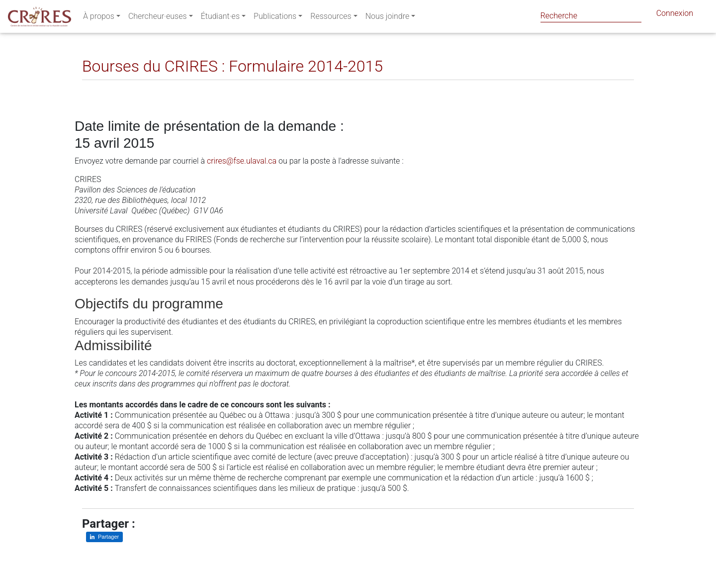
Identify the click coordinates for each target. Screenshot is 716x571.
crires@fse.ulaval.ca (241, 161)
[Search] (590, 15)
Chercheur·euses (157, 18)
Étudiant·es (220, 18)
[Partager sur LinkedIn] (96, 88)
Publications (275, 18)
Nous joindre (387, 18)
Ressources (330, 18)
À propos (98, 18)
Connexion (674, 15)
